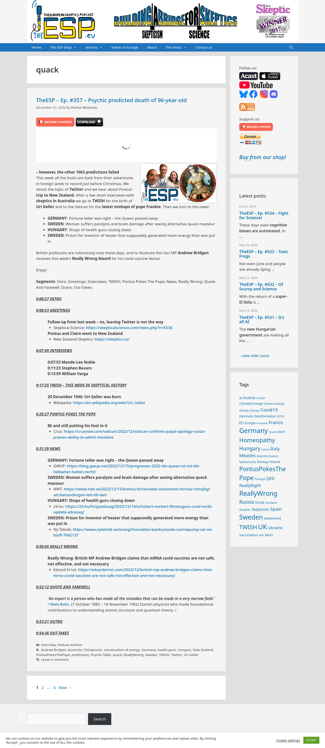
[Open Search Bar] (291, 47)
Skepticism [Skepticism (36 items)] (260, 509)
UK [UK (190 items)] (262, 526)
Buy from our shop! (262, 157)
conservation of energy (122, 650)
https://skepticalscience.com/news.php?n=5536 (129, 327)
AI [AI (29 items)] (240, 398)
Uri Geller (191, 655)
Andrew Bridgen (53, 650)
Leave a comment (55, 659)
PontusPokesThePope (53, 655)
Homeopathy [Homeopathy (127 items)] (257, 440)
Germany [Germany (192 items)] (253, 430)
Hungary (184, 650)
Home (36, 47)
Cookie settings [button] (288, 740)
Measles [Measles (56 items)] (247, 456)
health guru (167, 650)
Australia (75, 650)
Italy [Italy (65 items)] (275, 448)
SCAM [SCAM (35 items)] (260, 502)
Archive (96, 47)
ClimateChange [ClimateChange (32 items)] (251, 403)
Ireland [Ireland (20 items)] (265, 449)
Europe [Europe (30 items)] (250, 423)
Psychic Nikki (101, 655)
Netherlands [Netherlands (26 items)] (247, 462)
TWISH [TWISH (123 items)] (248, 527)
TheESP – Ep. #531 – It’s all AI (261, 320)
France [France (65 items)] (276, 422)
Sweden (151, 655)
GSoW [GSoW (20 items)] (272, 432)
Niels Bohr (59, 604)
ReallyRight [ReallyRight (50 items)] (250, 485)
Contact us (203, 47)
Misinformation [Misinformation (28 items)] (267, 456)
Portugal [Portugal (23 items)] (260, 479)
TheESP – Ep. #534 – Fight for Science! (263, 215)
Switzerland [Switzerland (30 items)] (272, 518)
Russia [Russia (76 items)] (246, 502)
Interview (48, 645)
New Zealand (203, 650)
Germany (149, 650)
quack (117, 655)
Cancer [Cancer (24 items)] (260, 398)
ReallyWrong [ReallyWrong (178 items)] (258, 493)
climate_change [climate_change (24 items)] (249, 410)
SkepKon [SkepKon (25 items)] (245, 510)
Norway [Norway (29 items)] (262, 462)
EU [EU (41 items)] (241, 422)
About (152, 47)
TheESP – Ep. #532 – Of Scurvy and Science (261, 287)
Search (100, 719)
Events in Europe (124, 47)
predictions (80, 655)
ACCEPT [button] (311, 740)
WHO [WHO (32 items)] (269, 535)
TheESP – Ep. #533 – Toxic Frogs (263, 254)
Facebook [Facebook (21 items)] (262, 423)
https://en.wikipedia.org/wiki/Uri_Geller (109, 402)
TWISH (164, 655)
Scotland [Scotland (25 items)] (271, 503)
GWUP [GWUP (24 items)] (281, 432)
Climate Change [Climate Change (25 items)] (274, 404)
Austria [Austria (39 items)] (249, 397)
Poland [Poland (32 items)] (274, 461)
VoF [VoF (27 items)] (261, 535)
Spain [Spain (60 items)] (276, 509)
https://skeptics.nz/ (112, 339)
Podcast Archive (70, 645)
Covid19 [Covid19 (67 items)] (269, 410)
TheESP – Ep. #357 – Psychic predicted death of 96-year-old (111, 100)
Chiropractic (92, 650)
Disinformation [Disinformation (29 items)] (265, 416)
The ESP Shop (65, 47)
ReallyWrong (133, 655)
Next (65, 687)
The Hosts (178, 47)
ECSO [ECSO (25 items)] (280, 416)
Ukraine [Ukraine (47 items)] (275, 527)
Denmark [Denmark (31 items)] (246, 416)
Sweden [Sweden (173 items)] (251, 517)
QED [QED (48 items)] (270, 478)
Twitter (176, 655)
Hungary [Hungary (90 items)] (249, 448)
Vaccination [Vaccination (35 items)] (248, 535)
